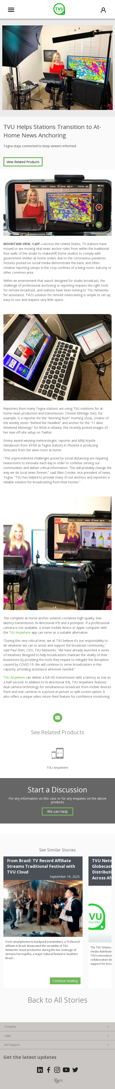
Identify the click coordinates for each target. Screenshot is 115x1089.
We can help (57, 811)
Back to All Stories (57, 1000)
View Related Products (23, 162)
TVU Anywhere (20, 632)
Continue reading (65, 981)
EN (60, 1080)
